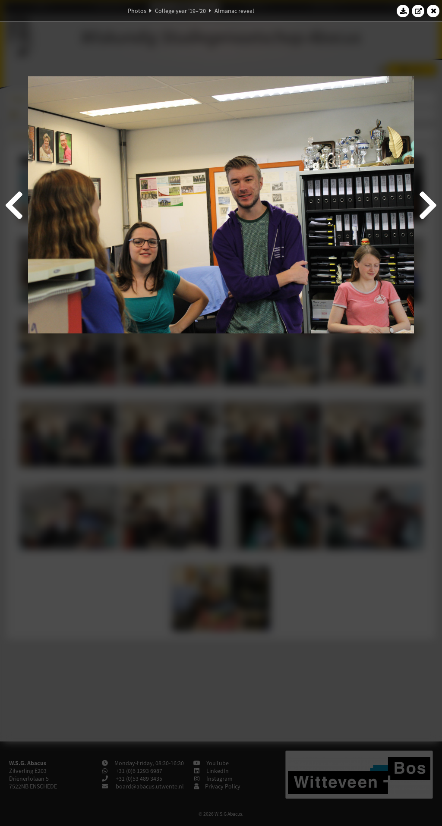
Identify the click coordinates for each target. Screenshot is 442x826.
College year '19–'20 (180, 11)
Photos (137, 11)
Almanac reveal (234, 11)
